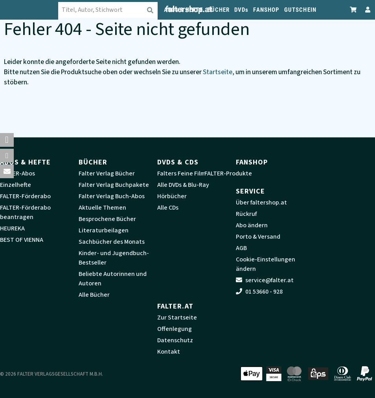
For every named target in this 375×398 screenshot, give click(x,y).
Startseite (217, 72)
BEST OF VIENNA (21, 240)
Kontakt (168, 351)
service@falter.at (265, 280)
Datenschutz (175, 340)
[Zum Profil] (366, 10)
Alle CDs (167, 207)
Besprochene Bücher (107, 219)
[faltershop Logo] (35, 10)
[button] (7, 140)
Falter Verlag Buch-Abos (112, 196)
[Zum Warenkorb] (353, 10)
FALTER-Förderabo (25, 196)
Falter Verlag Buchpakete (114, 185)
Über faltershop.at (261, 202)
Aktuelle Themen (102, 207)
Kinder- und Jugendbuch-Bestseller (114, 258)
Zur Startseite (177, 317)
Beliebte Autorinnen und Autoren (113, 279)
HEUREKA (12, 228)
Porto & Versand (258, 236)
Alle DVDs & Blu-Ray (183, 185)
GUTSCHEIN (300, 9)
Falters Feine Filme (183, 173)
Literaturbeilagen (104, 230)
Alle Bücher (94, 294)
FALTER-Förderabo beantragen (25, 212)
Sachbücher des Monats (112, 241)
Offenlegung (174, 329)
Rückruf (246, 214)
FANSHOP (266, 9)
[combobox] (113, 10)
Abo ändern (252, 225)
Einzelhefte (15, 185)
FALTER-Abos (17, 173)
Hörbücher (172, 196)
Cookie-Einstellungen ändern (265, 264)
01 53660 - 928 (259, 291)
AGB (241, 248)
